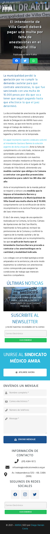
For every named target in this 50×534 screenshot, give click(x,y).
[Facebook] (36, 3)
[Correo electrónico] (25, 401)
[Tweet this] (25, 60)
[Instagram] (41, 3)
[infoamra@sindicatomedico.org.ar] (8, 467)
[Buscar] (37, 9)
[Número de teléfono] (25, 410)
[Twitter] (45, 3)
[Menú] (46, 9)
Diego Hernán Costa (33, 527)
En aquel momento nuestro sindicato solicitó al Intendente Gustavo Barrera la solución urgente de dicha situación (25, 143)
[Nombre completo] (25, 393)
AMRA (18, 525)
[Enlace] (7, 9)
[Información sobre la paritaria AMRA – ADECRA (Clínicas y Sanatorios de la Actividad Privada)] (25, 299)
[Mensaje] (25, 425)
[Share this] (17, 60)
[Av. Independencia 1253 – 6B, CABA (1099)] (7, 474)
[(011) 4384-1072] (17, 461)
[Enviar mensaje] (25, 439)
